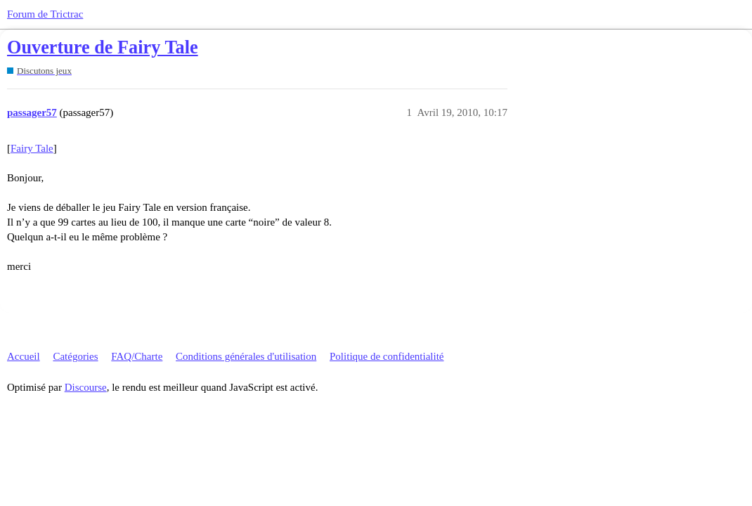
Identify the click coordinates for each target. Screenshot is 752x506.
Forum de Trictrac (45, 14)
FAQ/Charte (136, 356)
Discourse (86, 387)
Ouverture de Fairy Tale (102, 47)
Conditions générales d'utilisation (246, 356)
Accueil (23, 356)
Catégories (75, 356)
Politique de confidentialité (386, 356)
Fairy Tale (32, 148)
